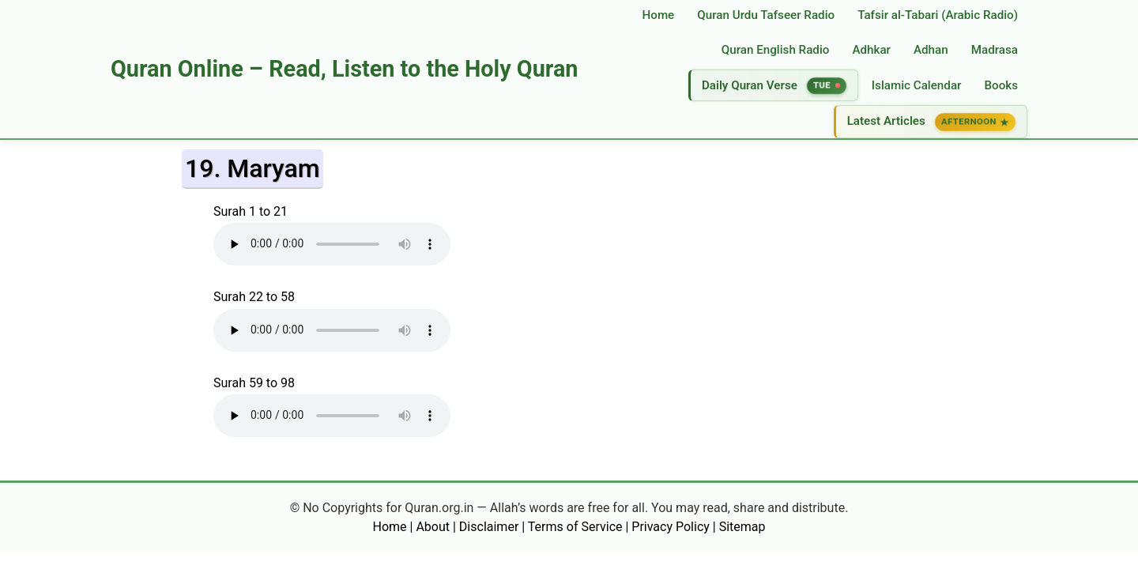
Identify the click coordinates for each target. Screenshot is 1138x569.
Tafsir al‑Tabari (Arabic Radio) (937, 15)
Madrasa (994, 50)
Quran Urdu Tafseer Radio (766, 15)
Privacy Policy (670, 526)
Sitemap (742, 526)
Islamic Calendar (917, 85)
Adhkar (871, 50)
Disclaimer (488, 526)
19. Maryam (252, 168)
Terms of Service (575, 526)
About (433, 526)
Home (658, 15)
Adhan (931, 50)
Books (1001, 85)
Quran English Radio (776, 50)
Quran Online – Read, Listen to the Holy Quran (344, 68)
